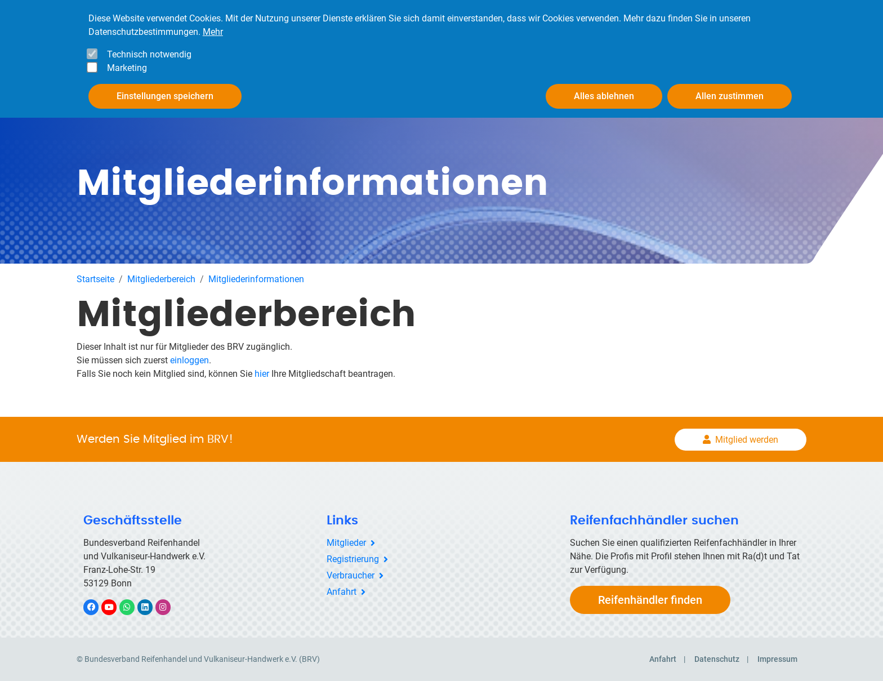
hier (262, 373)
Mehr (213, 27)
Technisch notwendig (149, 49)
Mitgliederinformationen (256, 279)
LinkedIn (151, 607)
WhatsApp (133, 607)
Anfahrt (341, 591)
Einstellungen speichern (165, 91)
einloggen (189, 360)
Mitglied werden (746, 439)
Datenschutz (716, 659)
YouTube (115, 607)
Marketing (127, 63)
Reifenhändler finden (650, 600)
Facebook (97, 607)
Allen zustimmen (729, 91)
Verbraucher (350, 575)
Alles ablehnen (604, 91)
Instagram (169, 607)
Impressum (777, 659)
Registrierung (353, 559)
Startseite (95, 279)
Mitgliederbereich (161, 279)
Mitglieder (346, 542)
